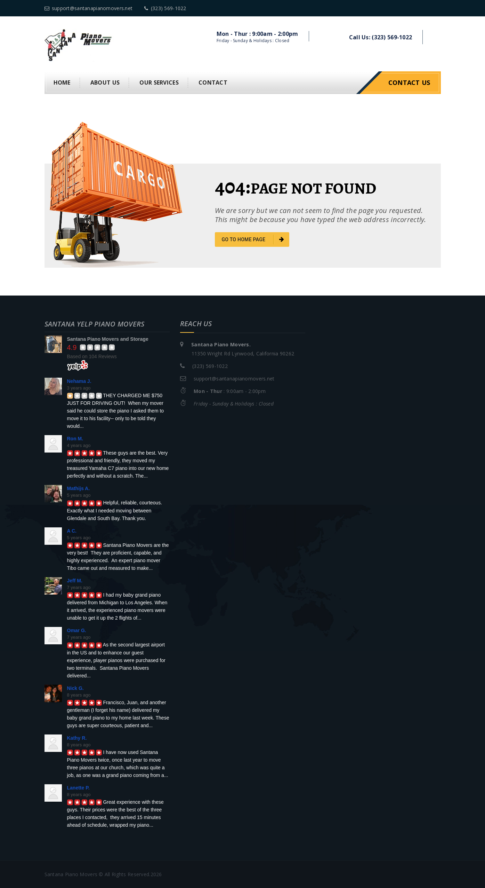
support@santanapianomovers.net (89, 8)
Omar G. (76, 630)
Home (62, 82)
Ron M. (75, 438)
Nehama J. (79, 380)
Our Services (158, 82)
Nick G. (75, 687)
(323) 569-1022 (165, 8)
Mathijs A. (78, 488)
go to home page (253, 239)
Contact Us (409, 82)
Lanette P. (78, 787)
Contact (213, 82)
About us (105, 82)
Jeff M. (74, 580)
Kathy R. (77, 737)
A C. (71, 530)
